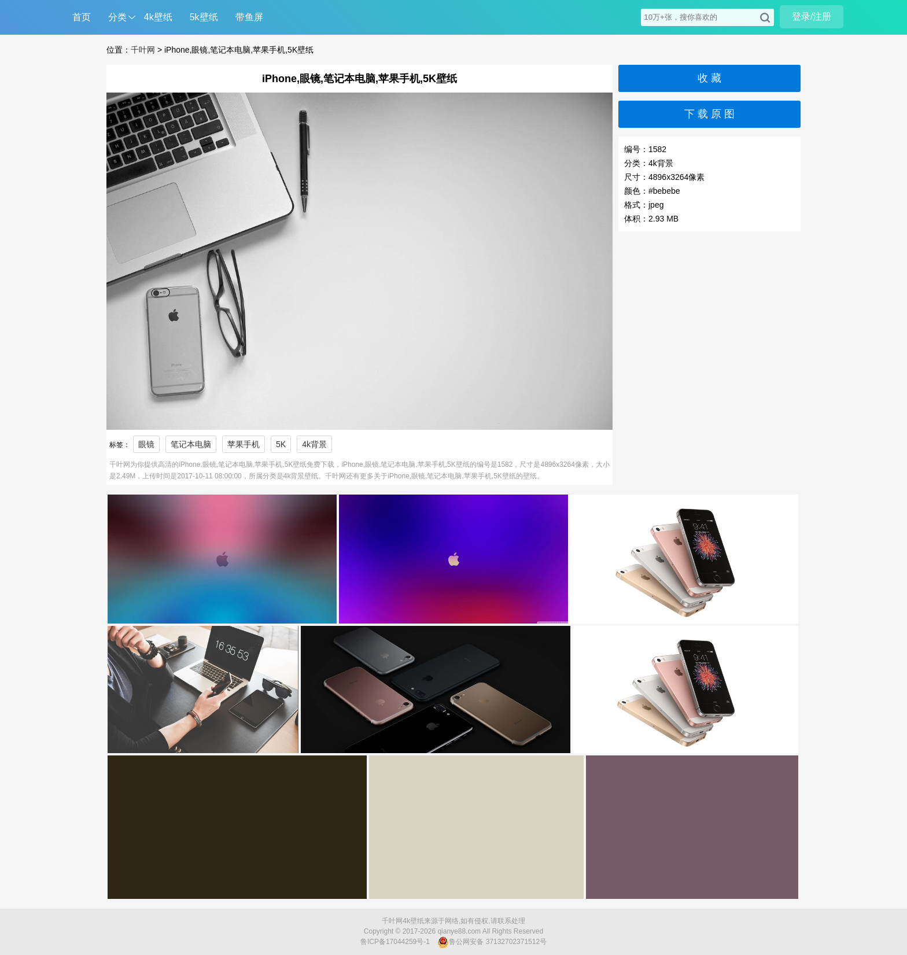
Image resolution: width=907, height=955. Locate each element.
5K (281, 444)
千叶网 (143, 49)
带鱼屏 (249, 17)
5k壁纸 (204, 17)
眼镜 (146, 444)
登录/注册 (811, 16)
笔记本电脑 (191, 444)
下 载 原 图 (709, 114)
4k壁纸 (158, 17)
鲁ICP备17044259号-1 (395, 942)
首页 (81, 17)
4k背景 (314, 444)
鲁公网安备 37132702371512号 (492, 942)
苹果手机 (243, 444)
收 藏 (709, 78)
